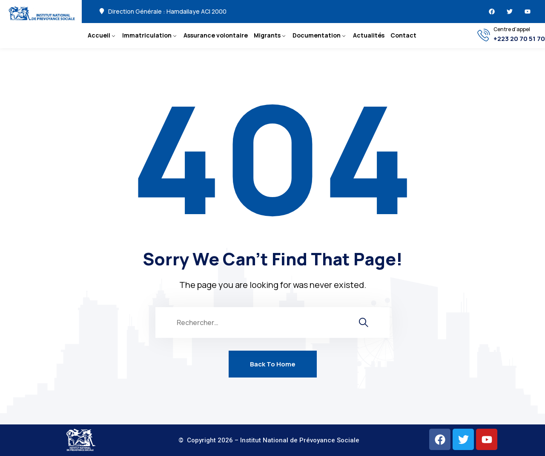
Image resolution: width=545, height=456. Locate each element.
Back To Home (272, 364)
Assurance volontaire (216, 35)
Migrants (267, 35)
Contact (403, 35)
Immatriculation (147, 35)
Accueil (99, 35)
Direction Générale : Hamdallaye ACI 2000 (167, 11)
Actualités (368, 35)
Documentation (317, 35)
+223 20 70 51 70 (519, 39)
